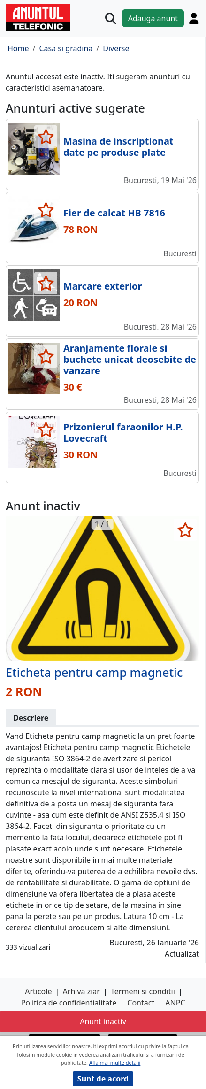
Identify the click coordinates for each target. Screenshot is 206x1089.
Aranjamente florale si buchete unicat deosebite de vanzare (129, 359)
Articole (38, 991)
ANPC (175, 1002)
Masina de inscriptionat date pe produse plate (118, 147)
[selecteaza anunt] (45, 136)
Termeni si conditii (143, 991)
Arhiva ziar (81, 991)
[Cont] (194, 18)
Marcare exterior (102, 286)
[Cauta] (110, 18)
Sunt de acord (103, 1079)
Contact (140, 1002)
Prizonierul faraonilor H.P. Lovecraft (123, 433)
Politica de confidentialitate (68, 1002)
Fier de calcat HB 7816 (114, 213)
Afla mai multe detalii (114, 1062)
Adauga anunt (153, 18)
